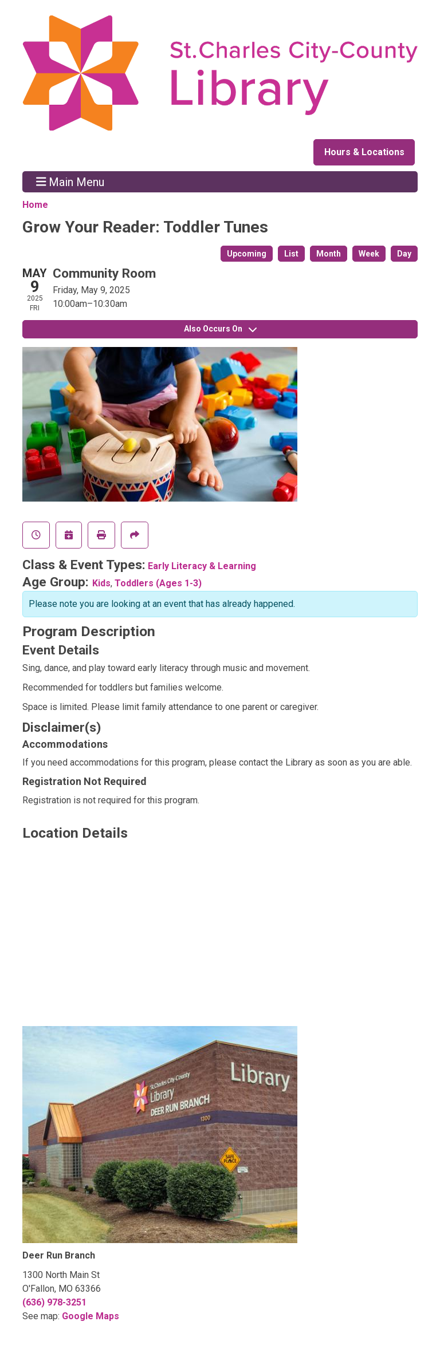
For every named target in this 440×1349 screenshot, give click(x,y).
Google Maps (90, 1316)
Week (369, 253)
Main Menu (70, 181)
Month (328, 253)
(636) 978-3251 (54, 1302)
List (291, 253)
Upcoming (246, 253)
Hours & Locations (364, 152)
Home (35, 204)
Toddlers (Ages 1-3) (158, 583)
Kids (101, 583)
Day (404, 253)
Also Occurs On (220, 328)
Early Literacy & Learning (202, 566)
